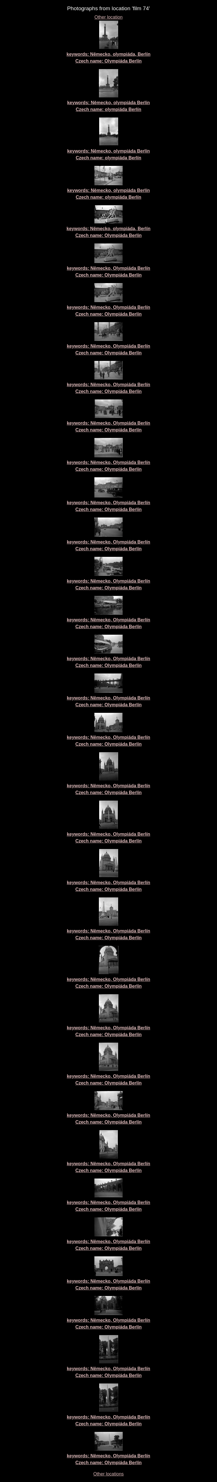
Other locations (108, 1474)
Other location (108, 17)
